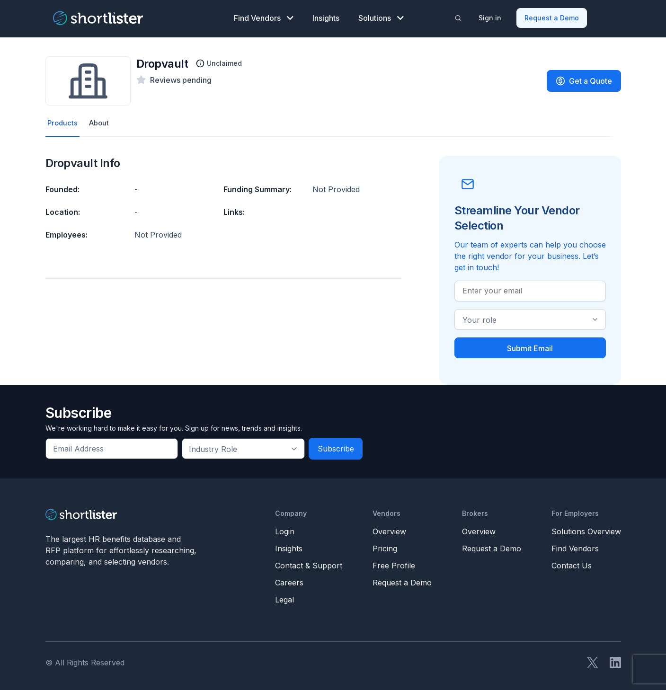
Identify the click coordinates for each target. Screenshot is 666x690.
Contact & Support (308, 564)
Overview (389, 530)
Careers (289, 581)
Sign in (490, 17)
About (101, 121)
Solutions (381, 17)
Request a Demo (552, 17)
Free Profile (394, 564)
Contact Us (571, 564)
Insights (325, 17)
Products (63, 121)
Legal (284, 598)
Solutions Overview (586, 530)
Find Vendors (263, 17)
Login (284, 530)
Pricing (385, 547)
